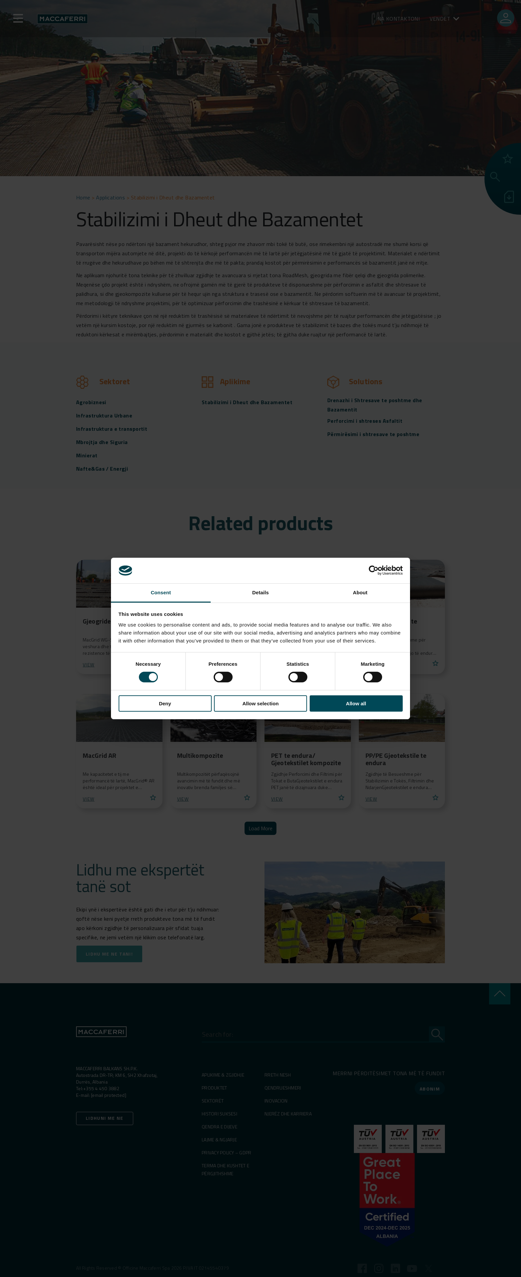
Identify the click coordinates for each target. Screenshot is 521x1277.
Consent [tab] (161, 592)
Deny (165, 703)
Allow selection (260, 703)
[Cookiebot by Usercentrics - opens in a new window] (374, 570)
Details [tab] (260, 592)
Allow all (356, 703)
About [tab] (360, 592)
